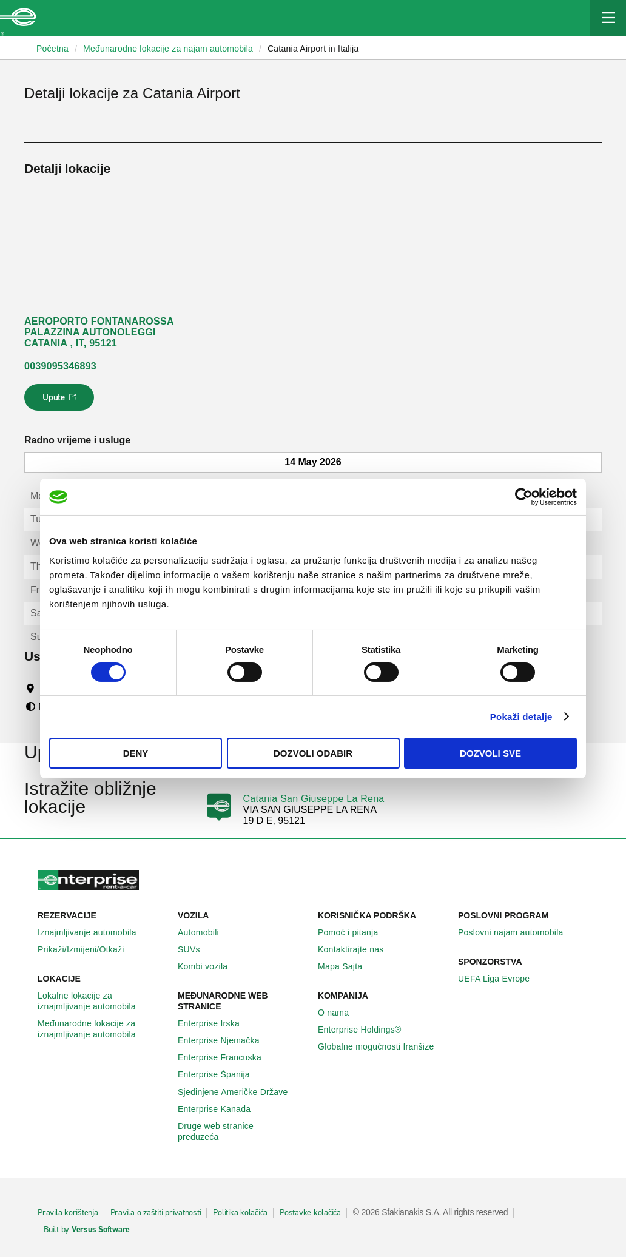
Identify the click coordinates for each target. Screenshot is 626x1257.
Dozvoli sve (490, 753)
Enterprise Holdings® (366, 1029)
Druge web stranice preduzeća (243, 1131)
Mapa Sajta (346, 966)
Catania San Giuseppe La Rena (314, 799)
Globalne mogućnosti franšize (382, 1046)
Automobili (205, 932)
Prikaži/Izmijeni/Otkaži (88, 949)
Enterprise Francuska (226, 1057)
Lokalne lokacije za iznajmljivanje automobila (103, 1001)
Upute (60, 401)
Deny (136, 753)
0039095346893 (60, 366)
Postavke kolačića (310, 1212)
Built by (87, 1229)
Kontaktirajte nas (357, 949)
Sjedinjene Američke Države (239, 1092)
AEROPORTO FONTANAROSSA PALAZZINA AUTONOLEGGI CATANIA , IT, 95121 (99, 332)
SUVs (196, 949)
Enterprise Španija (220, 1074)
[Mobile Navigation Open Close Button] (608, 18)
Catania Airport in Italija (313, 48)
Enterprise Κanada (221, 1109)
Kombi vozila (209, 966)
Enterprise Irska (215, 1023)
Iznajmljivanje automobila (94, 932)
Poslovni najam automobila (517, 932)
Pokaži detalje (521, 717)
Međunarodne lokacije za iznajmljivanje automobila (103, 1029)
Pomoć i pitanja (354, 932)
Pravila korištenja (68, 1212)
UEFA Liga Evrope (500, 978)
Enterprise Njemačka (225, 1040)
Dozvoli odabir (313, 753)
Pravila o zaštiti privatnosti (155, 1212)
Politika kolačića (240, 1212)
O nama (340, 1012)
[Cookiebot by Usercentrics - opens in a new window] (524, 497)
